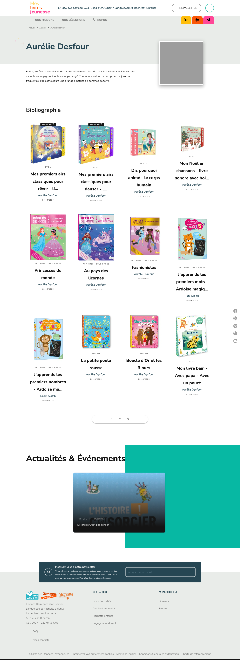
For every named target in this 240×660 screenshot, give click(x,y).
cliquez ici (106, 577)
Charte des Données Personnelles (49, 654)
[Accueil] (40, 8)
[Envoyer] (192, 572)
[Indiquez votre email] (156, 572)
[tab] (29, 20)
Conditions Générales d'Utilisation (159, 654)
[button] (186, 8)
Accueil (32, 27)
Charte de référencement (196, 654)
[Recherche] (210, 8)
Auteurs (42, 27)
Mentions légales (126, 654)
